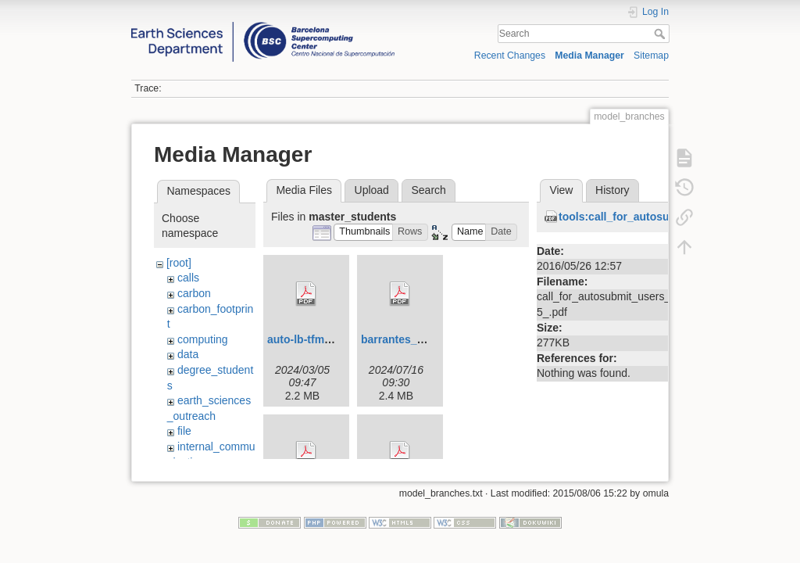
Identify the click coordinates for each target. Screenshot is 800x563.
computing (202, 339)
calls (188, 277)
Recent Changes (509, 55)
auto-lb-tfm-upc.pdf (317, 339)
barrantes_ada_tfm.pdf (420, 339)
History (612, 190)
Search (661, 33)
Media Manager (589, 55)
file (184, 431)
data (187, 354)
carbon (194, 293)
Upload (372, 190)
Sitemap (651, 55)
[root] (178, 262)
